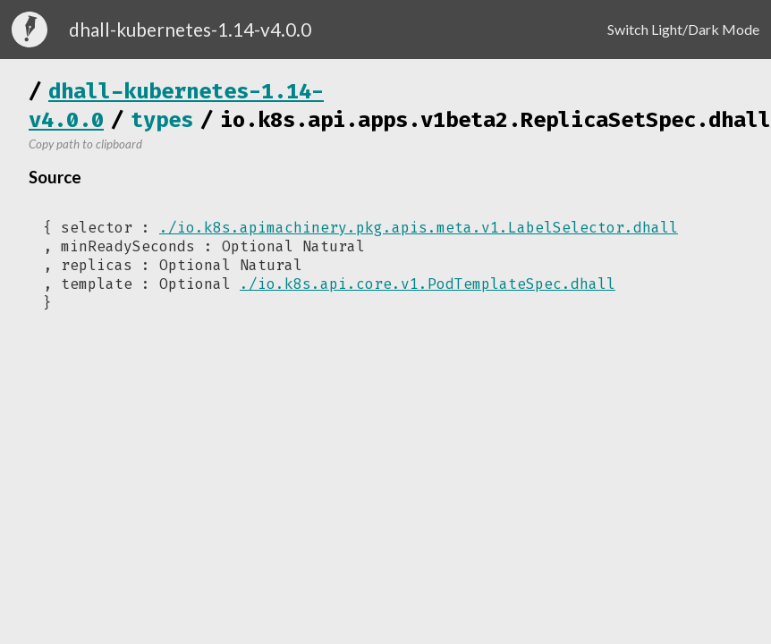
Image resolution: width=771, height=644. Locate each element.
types (162, 120)
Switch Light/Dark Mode (683, 29)
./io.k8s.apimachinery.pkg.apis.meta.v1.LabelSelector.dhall (418, 227)
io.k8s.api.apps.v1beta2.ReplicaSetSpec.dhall (495, 120)
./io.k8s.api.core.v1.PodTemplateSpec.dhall (427, 284)
